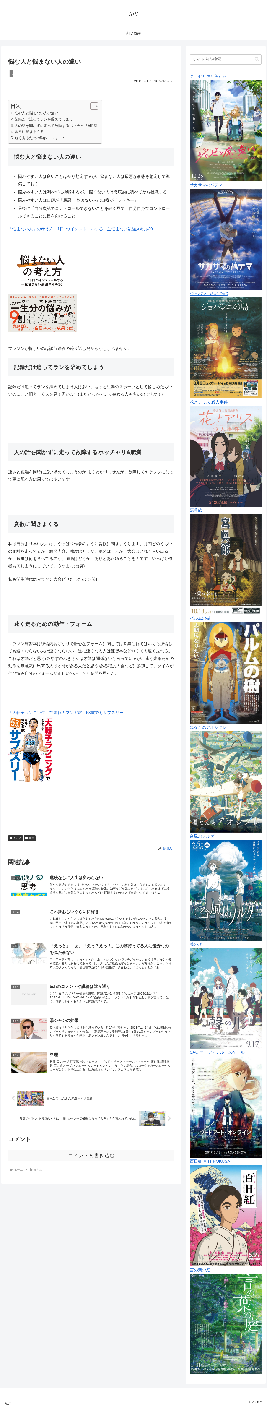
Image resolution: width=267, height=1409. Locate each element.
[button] (257, 59)
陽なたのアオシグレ (208, 727)
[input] (225, 59)
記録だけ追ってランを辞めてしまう (44, 119)
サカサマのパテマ (206, 185)
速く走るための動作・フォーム (40, 138)
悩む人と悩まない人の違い (36, 113)
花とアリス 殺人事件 (209, 402)
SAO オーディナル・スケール (217, 1052)
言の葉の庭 (200, 1270)
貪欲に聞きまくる (29, 132)
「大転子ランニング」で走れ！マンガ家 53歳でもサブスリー (66, 712)
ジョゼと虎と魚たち (208, 76)
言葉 (29, 838)
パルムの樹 (200, 618)
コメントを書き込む (91, 1164)
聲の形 (196, 944)
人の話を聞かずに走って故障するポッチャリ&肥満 (56, 125)
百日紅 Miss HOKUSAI (210, 1161)
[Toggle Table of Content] (92, 106)
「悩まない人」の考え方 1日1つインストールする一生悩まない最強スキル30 (80, 229)
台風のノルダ (202, 836)
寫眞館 (196, 510)
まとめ (15, 838)
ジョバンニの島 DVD (209, 294)
